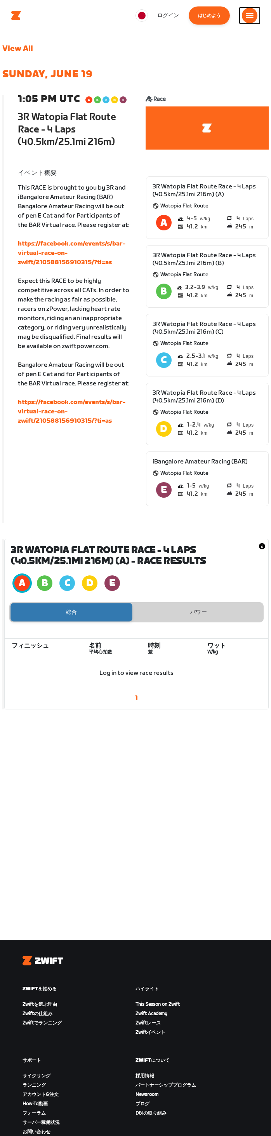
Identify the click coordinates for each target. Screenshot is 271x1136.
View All (17, 48)
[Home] (16, 15)
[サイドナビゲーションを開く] (250, 15)
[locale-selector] (142, 15)
